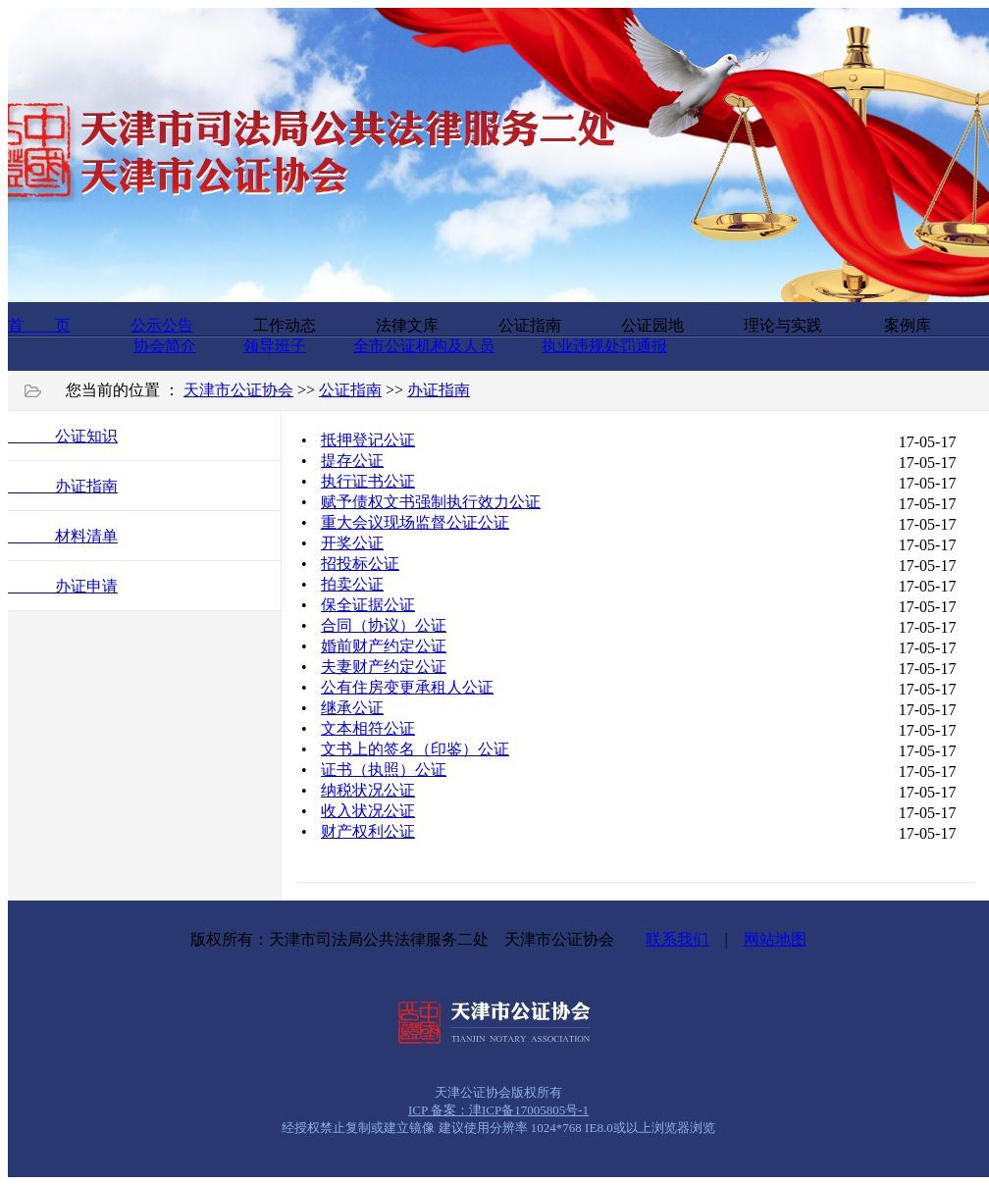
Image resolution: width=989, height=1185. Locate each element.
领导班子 (274, 345)
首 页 (39, 325)
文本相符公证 (368, 728)
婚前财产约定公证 (383, 646)
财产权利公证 (368, 831)
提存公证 (352, 460)
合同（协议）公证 (383, 625)
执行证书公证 (368, 481)
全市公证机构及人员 (423, 345)
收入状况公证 (368, 810)
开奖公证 (352, 543)
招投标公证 (360, 563)
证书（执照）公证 (383, 769)
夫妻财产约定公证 (383, 666)
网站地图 (775, 939)
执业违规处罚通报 (604, 345)
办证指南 (438, 390)
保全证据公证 (368, 604)
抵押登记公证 (368, 440)
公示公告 (161, 325)
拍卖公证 (352, 584)
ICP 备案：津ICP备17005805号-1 (498, 1110)
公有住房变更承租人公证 (407, 687)
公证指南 (350, 390)
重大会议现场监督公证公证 (415, 522)
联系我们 (677, 939)
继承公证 (352, 707)
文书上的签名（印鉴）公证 (415, 749)
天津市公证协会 (238, 390)
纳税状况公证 (368, 790)
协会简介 (164, 345)
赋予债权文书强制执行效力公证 (431, 501)
